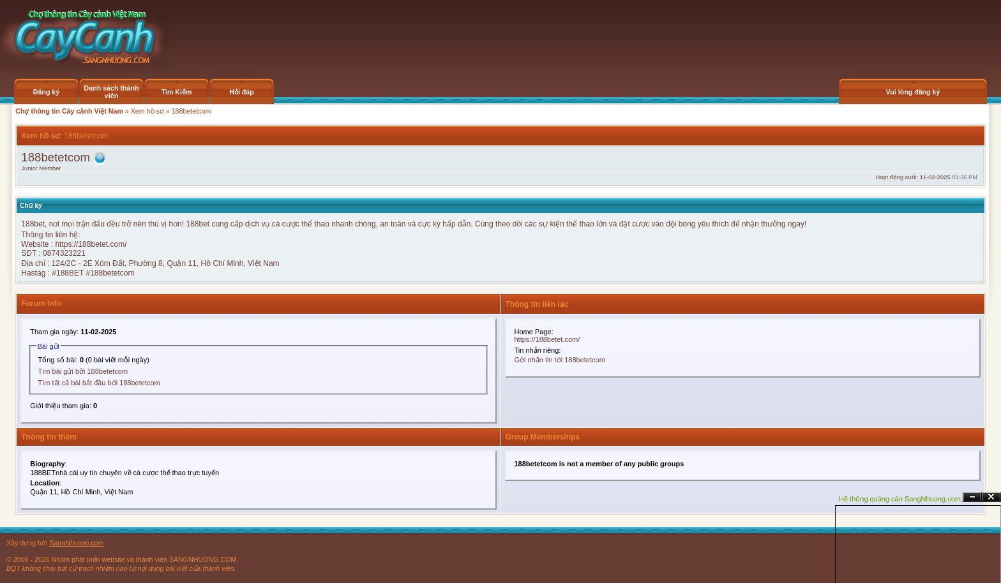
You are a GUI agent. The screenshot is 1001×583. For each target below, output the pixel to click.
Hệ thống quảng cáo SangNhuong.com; (901, 499)
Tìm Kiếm (176, 92)
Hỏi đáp (241, 92)
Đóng (991, 497)
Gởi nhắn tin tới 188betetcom (560, 360)
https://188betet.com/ (90, 244)
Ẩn (972, 497)
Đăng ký (46, 92)
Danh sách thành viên (111, 92)
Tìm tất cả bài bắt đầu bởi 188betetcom (99, 383)
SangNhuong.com (76, 543)
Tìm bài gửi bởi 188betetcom (83, 371)
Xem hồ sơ (147, 111)
